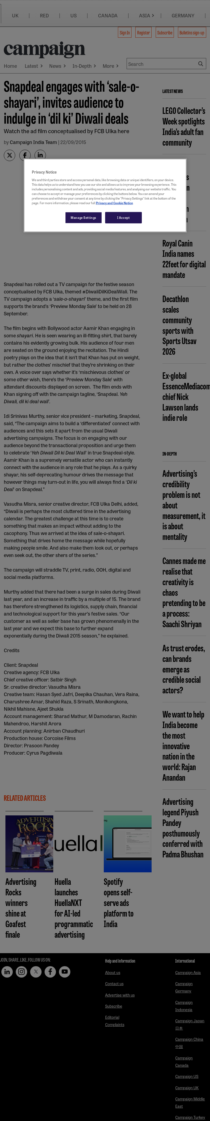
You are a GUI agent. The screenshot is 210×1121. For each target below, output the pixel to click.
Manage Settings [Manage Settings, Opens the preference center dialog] (83, 217)
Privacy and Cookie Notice (114, 203)
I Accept (123, 217)
